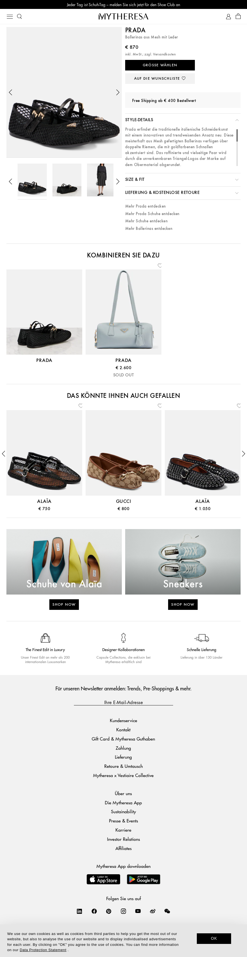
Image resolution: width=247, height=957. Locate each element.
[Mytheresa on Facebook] (94, 911)
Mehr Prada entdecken (145, 206)
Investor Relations (123, 839)
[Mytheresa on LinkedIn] (79, 911)
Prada (135, 30)
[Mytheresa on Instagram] (123, 911)
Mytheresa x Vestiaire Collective (123, 775)
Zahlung (123, 748)
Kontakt (123, 729)
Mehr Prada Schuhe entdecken (152, 214)
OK (214, 938)
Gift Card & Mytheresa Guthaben (123, 739)
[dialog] (123, 940)
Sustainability (123, 811)
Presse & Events (123, 820)
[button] (10, 92)
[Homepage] (123, 16)
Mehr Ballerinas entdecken (148, 229)
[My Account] (228, 16)
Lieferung (123, 757)
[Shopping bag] (238, 16)
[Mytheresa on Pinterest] (109, 911)
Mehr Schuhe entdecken (146, 221)
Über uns (123, 793)
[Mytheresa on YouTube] (138, 911)
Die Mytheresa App (123, 802)
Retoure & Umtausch (123, 766)
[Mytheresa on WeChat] (167, 911)
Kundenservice (123, 720)
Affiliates (123, 848)
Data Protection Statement (43, 950)
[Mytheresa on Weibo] (153, 911)
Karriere (123, 830)
